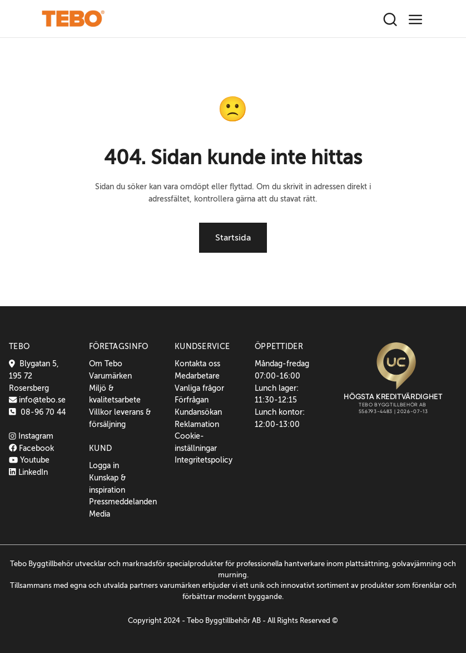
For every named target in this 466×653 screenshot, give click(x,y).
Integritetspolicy (203, 459)
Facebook (31, 448)
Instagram (31, 435)
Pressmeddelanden (123, 501)
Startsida (233, 238)
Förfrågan (192, 399)
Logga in (104, 465)
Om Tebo (105, 363)
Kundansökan (198, 411)
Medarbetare (197, 375)
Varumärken (110, 375)
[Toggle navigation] (415, 20)
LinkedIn (28, 472)
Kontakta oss (197, 363)
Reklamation (197, 424)
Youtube (29, 459)
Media (99, 513)
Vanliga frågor (199, 388)
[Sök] (390, 20)
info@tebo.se (41, 399)
